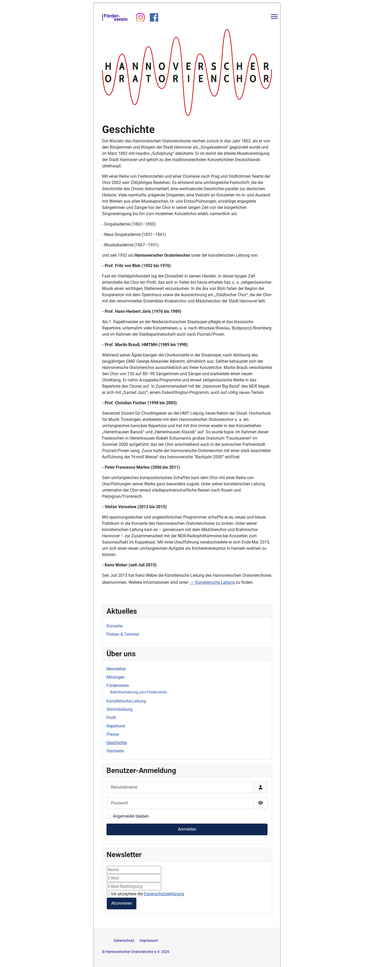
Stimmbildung (119, 709)
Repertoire (115, 726)
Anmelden (187, 829)
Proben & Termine (122, 634)
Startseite (115, 751)
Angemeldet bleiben (131, 816)
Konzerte (114, 626)
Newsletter (116, 668)
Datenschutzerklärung (164, 893)
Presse (112, 734)
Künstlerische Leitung (212, 582)
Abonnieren (121, 903)
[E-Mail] (134, 878)
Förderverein (117, 685)
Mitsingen (115, 677)
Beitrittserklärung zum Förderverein (138, 692)
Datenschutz (124, 940)
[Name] (134, 870)
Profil (111, 717)
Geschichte (116, 742)
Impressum (149, 940)
